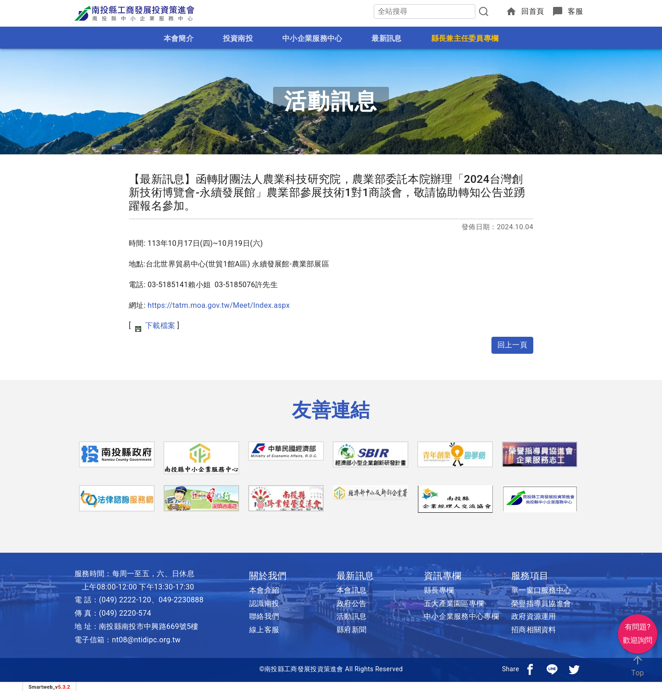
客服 (575, 11)
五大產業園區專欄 (454, 603)
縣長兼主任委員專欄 (465, 38)
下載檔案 (160, 325)
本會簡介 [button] (179, 38)
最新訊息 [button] (386, 38)
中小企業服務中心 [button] (312, 38)
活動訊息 (351, 616)
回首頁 (532, 11)
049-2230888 (181, 599)
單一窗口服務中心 (541, 590)
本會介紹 (264, 590)
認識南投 (264, 603)
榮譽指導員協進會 (541, 603)
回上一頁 (512, 344)
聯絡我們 (264, 616)
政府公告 (351, 603)
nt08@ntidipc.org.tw (146, 639)
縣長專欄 (439, 590)
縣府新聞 (351, 629)
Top (637, 665)
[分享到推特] (574, 669)
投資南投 (238, 38)
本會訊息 (351, 590)
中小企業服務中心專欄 (461, 616)
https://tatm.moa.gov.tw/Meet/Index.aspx (219, 305)
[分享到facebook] (530, 669)
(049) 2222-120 (125, 599)
